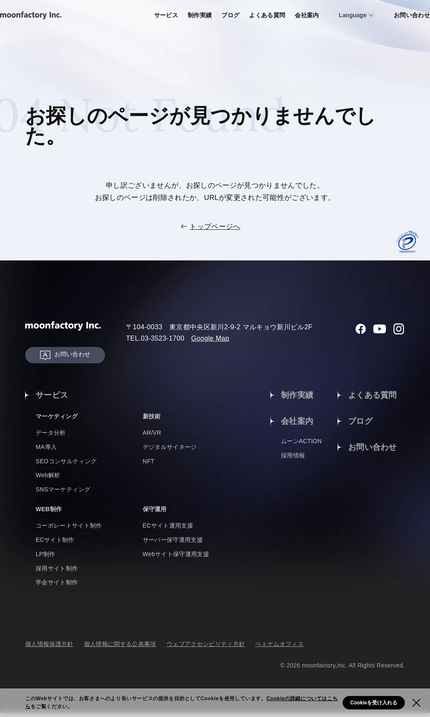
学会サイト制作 (57, 586)
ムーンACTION (301, 446)
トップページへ (214, 227)
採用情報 (293, 460)
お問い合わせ (385, 15)
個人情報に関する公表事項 (120, 648)
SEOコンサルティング (66, 465)
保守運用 (156, 513)
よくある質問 (236, 14)
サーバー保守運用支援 (173, 544)
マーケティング (60, 420)
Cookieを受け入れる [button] (373, 703)
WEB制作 (51, 513)
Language (325, 15)
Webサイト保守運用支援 (176, 558)
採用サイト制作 (57, 572)
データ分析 (51, 436)
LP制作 (45, 558)
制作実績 (165, 14)
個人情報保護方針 (49, 648)
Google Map (210, 338)
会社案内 (278, 14)
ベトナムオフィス (279, 648)
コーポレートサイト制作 (69, 529)
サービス (130, 14)
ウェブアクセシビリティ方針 (206, 648)
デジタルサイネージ (170, 451)
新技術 (153, 420)
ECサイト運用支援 (168, 529)
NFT (149, 465)
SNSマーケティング (63, 493)
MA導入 (46, 451)
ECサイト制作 (55, 544)
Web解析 (48, 479)
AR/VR (152, 436)
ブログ (197, 14)
